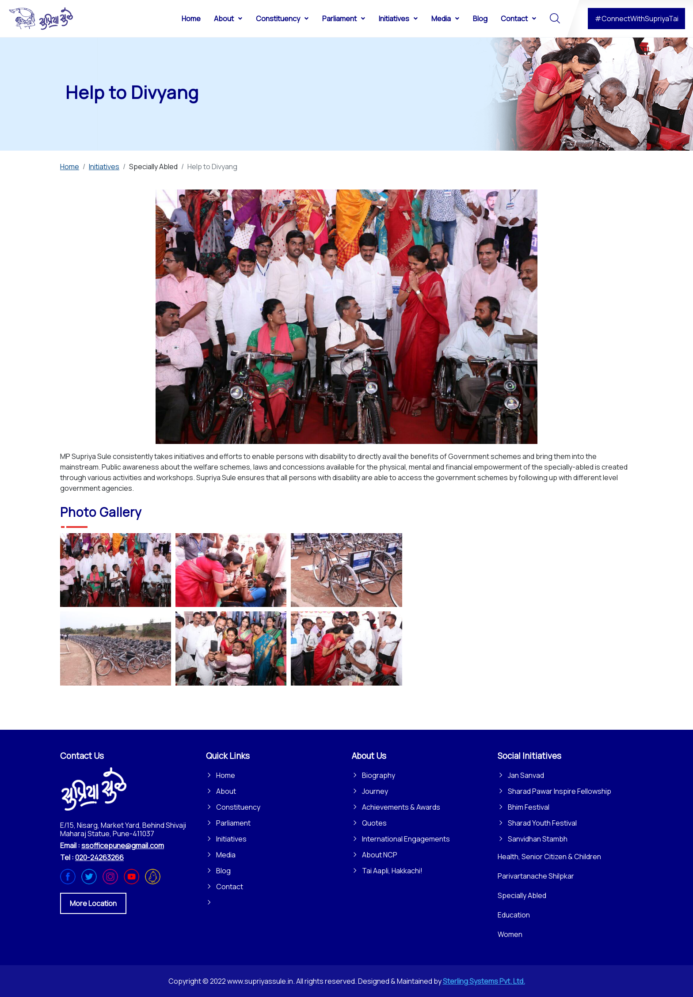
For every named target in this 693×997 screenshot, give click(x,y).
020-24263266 (99, 857)
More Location (93, 903)
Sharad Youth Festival (542, 822)
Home (225, 775)
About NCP (379, 854)
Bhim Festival (528, 807)
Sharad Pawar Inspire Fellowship (559, 791)
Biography (378, 775)
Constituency (238, 807)
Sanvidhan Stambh (537, 838)
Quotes (374, 822)
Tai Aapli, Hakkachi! (392, 870)
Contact (229, 886)
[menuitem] (191, 18)
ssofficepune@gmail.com (122, 845)
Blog (223, 870)
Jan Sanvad (526, 775)
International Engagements (406, 838)
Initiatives (231, 838)
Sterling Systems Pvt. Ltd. (484, 981)
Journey (375, 791)
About (226, 791)
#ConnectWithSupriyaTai (636, 18)
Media (226, 854)
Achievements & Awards (401, 807)
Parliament (233, 822)
